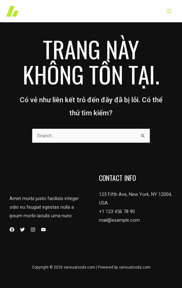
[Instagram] (33, 229)
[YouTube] (43, 229)
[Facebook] (12, 229)
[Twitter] (22, 229)
